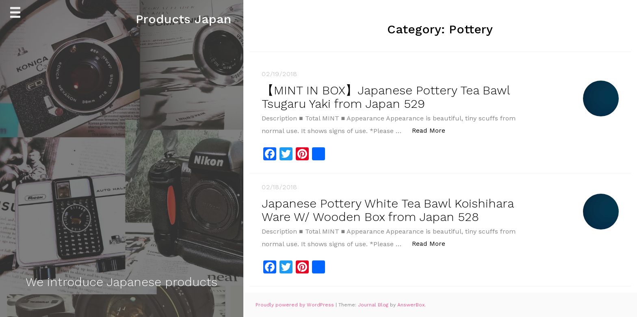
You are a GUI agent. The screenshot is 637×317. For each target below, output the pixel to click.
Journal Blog (374, 305)
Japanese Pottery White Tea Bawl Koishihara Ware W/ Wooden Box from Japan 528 (388, 210)
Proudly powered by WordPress (296, 305)
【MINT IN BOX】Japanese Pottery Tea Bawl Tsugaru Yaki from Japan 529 (386, 97)
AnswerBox (411, 305)
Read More (433, 130)
